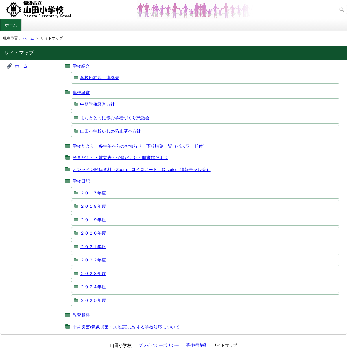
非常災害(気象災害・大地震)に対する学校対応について (126, 326)
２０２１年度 (93, 246)
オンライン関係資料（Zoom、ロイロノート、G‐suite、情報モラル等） (142, 169)
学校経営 (81, 92)
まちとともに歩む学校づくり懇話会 (114, 117)
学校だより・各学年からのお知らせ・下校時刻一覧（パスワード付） (140, 146)
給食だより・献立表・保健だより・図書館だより (120, 157)
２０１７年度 (93, 192)
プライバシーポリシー (159, 345)
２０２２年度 (93, 259)
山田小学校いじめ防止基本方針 (110, 131)
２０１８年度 (93, 206)
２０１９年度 (93, 219)
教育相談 (81, 315)
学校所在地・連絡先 (99, 77)
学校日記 (81, 181)
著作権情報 (196, 345)
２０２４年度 (93, 286)
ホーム (11, 25)
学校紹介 (81, 66)
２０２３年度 (93, 273)
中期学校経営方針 (97, 104)
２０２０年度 (93, 233)
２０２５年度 (93, 300)
